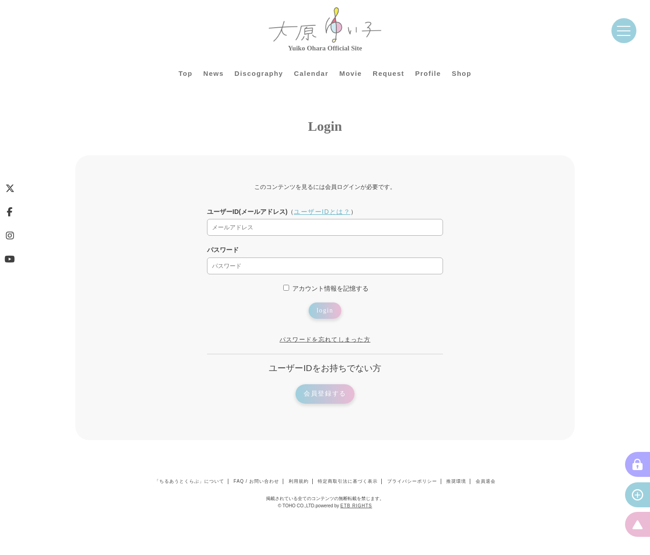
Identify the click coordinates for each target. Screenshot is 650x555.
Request (388, 73)
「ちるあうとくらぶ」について (189, 481)
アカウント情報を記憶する (326, 288)
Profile (428, 73)
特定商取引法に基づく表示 (348, 481)
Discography (259, 73)
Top (185, 73)
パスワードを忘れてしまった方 (325, 339)
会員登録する (325, 393)
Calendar (311, 73)
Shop (462, 73)
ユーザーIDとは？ (322, 211)
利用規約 (299, 481)
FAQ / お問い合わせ (256, 481)
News (213, 73)
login (325, 310)
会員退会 (486, 481)
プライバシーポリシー (412, 481)
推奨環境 (456, 481)
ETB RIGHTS (356, 505)
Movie (350, 73)
